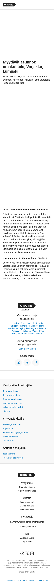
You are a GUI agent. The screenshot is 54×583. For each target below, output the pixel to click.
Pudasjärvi (16, 331)
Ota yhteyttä (8, 440)
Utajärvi (16, 333)
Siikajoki (14, 326)
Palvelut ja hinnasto (11, 424)
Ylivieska (42, 328)
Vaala (35, 331)
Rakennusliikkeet (10, 436)
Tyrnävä (23, 326)
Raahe (41, 326)
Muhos (12, 328)
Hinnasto (7, 411)
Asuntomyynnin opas (12, 399)
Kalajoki (32, 328)
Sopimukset (8, 428)
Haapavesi (27, 333)
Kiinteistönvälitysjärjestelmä (15, 432)
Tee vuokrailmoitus (11, 395)
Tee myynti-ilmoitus (11, 391)
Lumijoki (15, 323)
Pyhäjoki (24, 328)
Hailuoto (33, 326)
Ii (17, 328)
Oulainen (27, 331)
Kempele (31, 323)
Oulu (23, 323)
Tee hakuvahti (9, 454)
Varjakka (32, 349)
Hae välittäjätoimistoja (13, 458)
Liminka (39, 323)
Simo (41, 331)
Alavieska (37, 333)
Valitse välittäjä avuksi (13, 407)
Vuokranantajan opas (12, 403)
